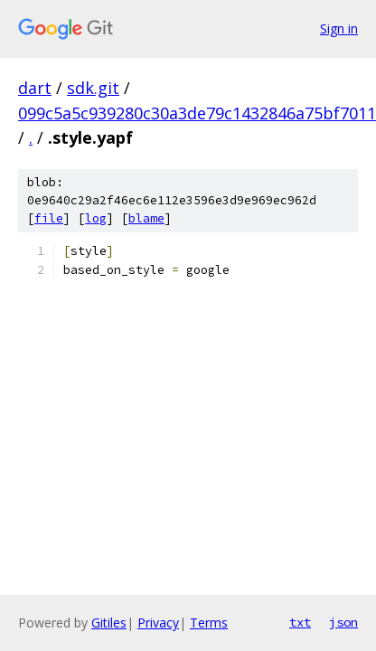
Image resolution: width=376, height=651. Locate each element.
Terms (209, 622)
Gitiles (109, 622)
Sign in (339, 28)
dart (35, 88)
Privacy (158, 622)
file (48, 218)
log (96, 218)
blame (146, 218)
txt (300, 622)
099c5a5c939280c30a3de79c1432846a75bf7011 (197, 113)
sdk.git (93, 88)
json (343, 622)
